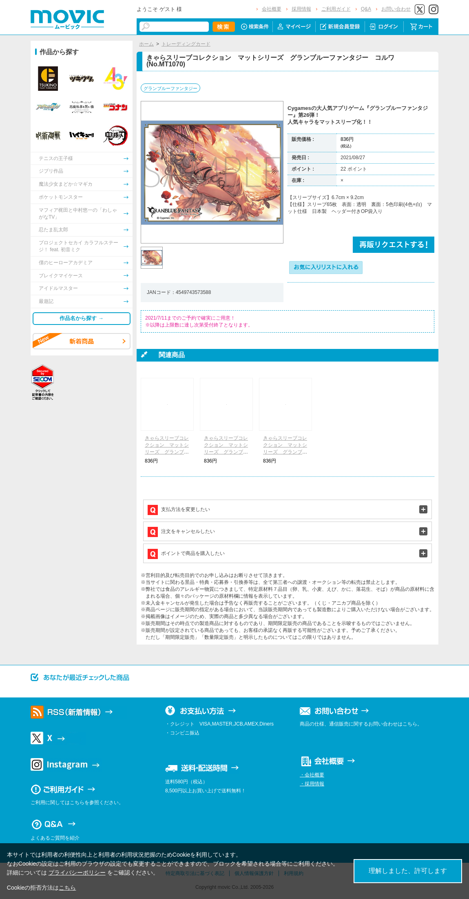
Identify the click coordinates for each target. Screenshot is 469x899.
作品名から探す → (82, 318)
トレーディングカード (185, 44)
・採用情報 (312, 784)
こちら (67, 887)
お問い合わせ (396, 9)
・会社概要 (312, 775)
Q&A (366, 9)
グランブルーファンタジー (170, 88)
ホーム (146, 44)
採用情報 (301, 9)
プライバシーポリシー (77, 872)
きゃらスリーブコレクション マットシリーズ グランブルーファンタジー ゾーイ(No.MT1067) (167, 451)
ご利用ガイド (336, 9)
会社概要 (271, 9)
